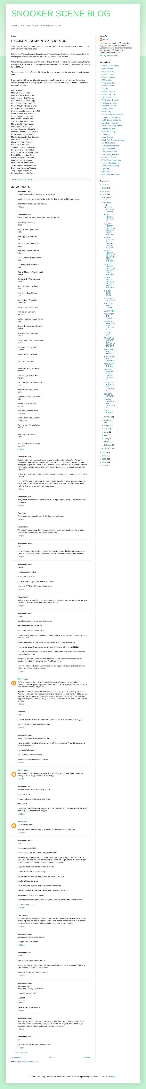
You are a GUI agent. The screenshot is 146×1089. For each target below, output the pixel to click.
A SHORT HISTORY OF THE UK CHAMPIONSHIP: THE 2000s (109, 229)
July (106, 429)
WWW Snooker (107, 74)
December (108, 197)
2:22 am (21, 727)
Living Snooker (107, 137)
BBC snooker (107, 80)
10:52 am (21, 814)
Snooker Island (107, 109)
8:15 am (21, 489)
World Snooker (107, 69)
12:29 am (21, 671)
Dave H (20, 679)
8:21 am (21, 505)
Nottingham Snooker (109, 157)
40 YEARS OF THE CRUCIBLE (109, 359)
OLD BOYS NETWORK (109, 395)
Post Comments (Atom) (30, 1062)
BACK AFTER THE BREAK (109, 316)
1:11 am (21, 704)
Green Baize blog (108, 132)
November (108, 203)
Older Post (87, 1058)
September (108, 420)
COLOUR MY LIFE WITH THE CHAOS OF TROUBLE (109, 342)
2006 (104, 466)
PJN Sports (106, 172)
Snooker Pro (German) (110, 166)
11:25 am (21, 833)
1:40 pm (21, 1029)
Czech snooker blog (109, 151)
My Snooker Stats (108, 149)
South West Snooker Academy (113, 140)
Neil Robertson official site (111, 120)
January (107, 448)
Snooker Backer (108, 86)
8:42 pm (21, 606)
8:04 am (21, 449)
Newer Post (16, 1058)
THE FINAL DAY (108, 334)
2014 (104, 185)
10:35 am (21, 779)
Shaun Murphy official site (111, 117)
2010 (104, 452)
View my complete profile (109, 56)
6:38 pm (21, 1048)
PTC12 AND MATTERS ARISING (109, 210)
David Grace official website (112, 126)
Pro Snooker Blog (108, 71)
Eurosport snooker (109, 77)
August (107, 425)
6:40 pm (21, 589)
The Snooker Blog (108, 129)
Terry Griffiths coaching (110, 146)
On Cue (105, 89)
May (106, 435)
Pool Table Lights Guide (111, 174)
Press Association (108, 83)
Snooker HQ (106, 112)
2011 (104, 194)
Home (51, 1058)
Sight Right (106, 169)
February (107, 445)
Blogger (113, 1077)
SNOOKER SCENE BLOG (60, 13)
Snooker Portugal (108, 91)
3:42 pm (21, 519)
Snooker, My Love (108, 94)
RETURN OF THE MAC (109, 365)
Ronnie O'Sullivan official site (112, 114)
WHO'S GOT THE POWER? (109, 306)
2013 (104, 188)
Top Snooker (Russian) (110, 100)
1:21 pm (21, 1011)
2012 (104, 191)
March (107, 442)
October (107, 417)
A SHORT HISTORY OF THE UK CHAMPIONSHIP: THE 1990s (109, 256)
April (106, 439)
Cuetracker (106, 134)
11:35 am (21, 908)
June (106, 432)
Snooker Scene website (110, 66)
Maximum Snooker (109, 106)
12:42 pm (21, 975)
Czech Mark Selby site (110, 154)
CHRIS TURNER (108, 412)
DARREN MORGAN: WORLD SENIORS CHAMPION (109, 374)
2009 (104, 456)
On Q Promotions (108, 143)
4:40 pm (21, 207)
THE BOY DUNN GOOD (107, 293)
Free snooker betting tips (111, 163)
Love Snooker (107, 97)
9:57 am (21, 763)
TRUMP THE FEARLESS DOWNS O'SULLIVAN (109, 325)
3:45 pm (21, 536)
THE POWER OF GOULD (109, 299)
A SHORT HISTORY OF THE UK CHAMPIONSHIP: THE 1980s (109, 269)
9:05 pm (21, 926)
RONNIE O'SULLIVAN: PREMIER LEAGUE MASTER (109, 243)
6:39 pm (21, 557)
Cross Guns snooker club (111, 160)
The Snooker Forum (109, 103)
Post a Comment (21, 1053)
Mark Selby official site (110, 123)
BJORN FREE (109, 311)
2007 (104, 462)
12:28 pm (21, 945)
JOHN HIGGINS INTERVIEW (109, 218)
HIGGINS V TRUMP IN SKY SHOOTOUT (109, 387)
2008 (104, 459)
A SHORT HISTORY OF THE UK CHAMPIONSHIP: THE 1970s (109, 283)
